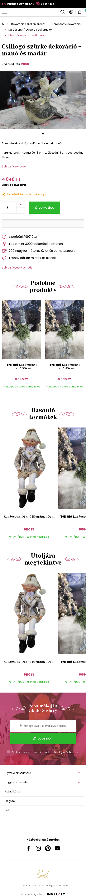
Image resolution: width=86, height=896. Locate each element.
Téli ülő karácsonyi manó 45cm (64, 366)
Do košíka (46, 207)
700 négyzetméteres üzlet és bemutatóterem (40, 250)
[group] (30, 485)
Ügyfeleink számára (18, 773)
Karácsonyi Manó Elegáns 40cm (29, 516)
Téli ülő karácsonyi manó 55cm (21, 366)
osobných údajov (54, 752)
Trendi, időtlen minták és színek (29, 258)
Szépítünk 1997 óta (19, 236)
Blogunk (10, 801)
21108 (25, 64)
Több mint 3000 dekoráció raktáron (32, 244)
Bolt (7, 810)
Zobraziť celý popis (14, 166)
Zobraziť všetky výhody (17, 267)
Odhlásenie (72, 752)
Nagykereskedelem (17, 782)
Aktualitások (13, 791)
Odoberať (43, 738)
